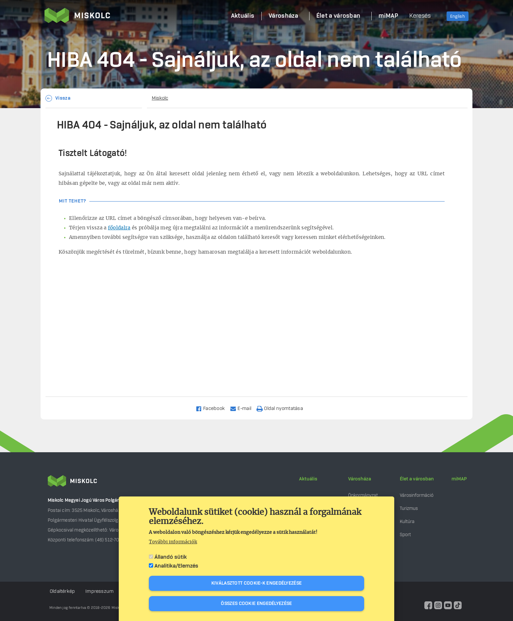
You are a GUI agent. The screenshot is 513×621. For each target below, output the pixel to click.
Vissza (62, 98)
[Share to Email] (243, 408)
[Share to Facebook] (213, 408)
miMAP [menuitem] (388, 16)
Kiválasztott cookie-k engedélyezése (256, 583)
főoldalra (119, 227)
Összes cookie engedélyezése (256, 603)
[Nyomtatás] (282, 408)
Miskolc (160, 98)
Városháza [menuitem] (283, 16)
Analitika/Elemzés (176, 566)
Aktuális (308, 479)
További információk (173, 542)
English (457, 16)
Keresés (420, 16)
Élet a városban (417, 479)
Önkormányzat (363, 495)
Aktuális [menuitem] (242, 16)
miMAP (459, 479)
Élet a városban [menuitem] (338, 16)
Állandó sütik (170, 557)
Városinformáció (416, 495)
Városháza (359, 479)
